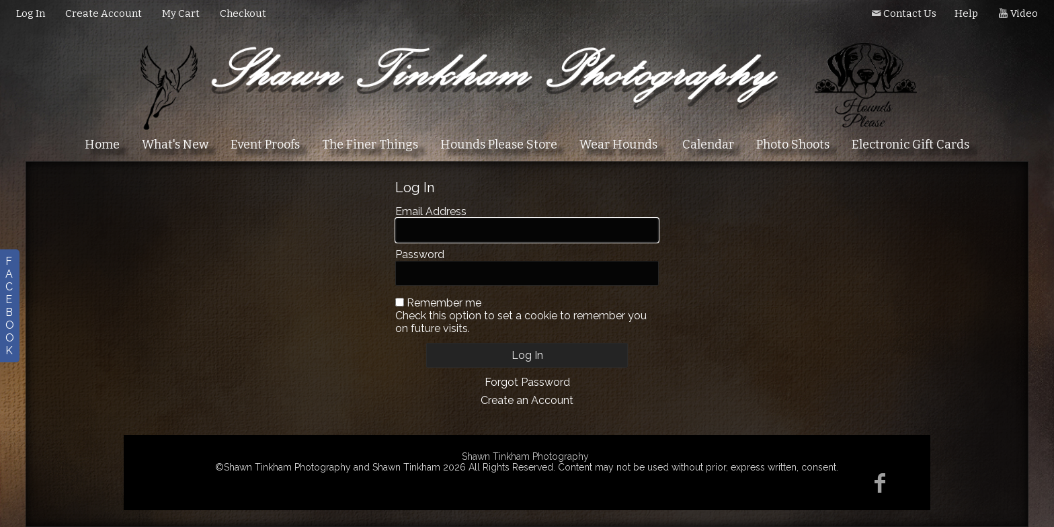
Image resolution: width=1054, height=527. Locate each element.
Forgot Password (527, 382)
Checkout (243, 13)
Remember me (444, 302)
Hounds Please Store (498, 144)
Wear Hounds (618, 144)
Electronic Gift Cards (910, 144)
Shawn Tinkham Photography (525, 456)
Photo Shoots (792, 144)
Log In (30, 13)
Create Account (103, 13)
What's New (175, 144)
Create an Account (527, 400)
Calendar (708, 144)
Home (102, 144)
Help (966, 13)
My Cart (182, 13)
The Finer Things (370, 144)
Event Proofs (265, 144)
